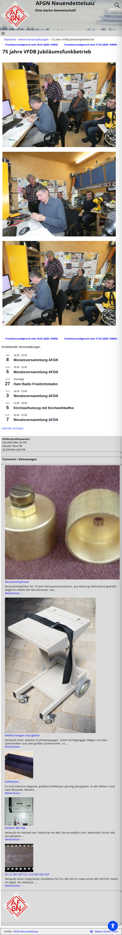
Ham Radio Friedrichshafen (36, 384)
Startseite (10, 39)
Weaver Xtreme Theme (106, 931)
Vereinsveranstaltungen (34, 39)
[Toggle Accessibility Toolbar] (112, 926)
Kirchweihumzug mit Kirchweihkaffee (44, 408)
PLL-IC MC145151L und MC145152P (27, 874)
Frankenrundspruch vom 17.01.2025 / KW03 (92, 44)
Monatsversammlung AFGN (36, 360)
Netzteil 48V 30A (15, 828)
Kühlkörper (12, 781)
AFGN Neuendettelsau (26, 931)
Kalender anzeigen (13, 428)
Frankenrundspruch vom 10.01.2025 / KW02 (30, 44)
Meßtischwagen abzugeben (22, 735)
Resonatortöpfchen (17, 582)
